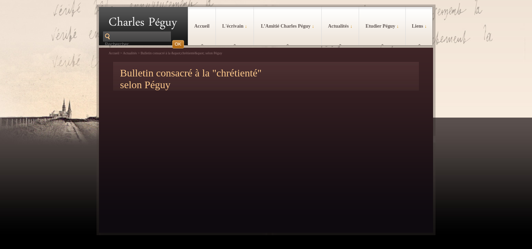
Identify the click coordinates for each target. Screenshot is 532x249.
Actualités (340, 26)
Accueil (201, 26)
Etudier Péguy (382, 26)
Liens (419, 26)
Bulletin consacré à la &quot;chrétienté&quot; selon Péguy (181, 53)
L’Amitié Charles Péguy (287, 26)
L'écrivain (234, 26)
